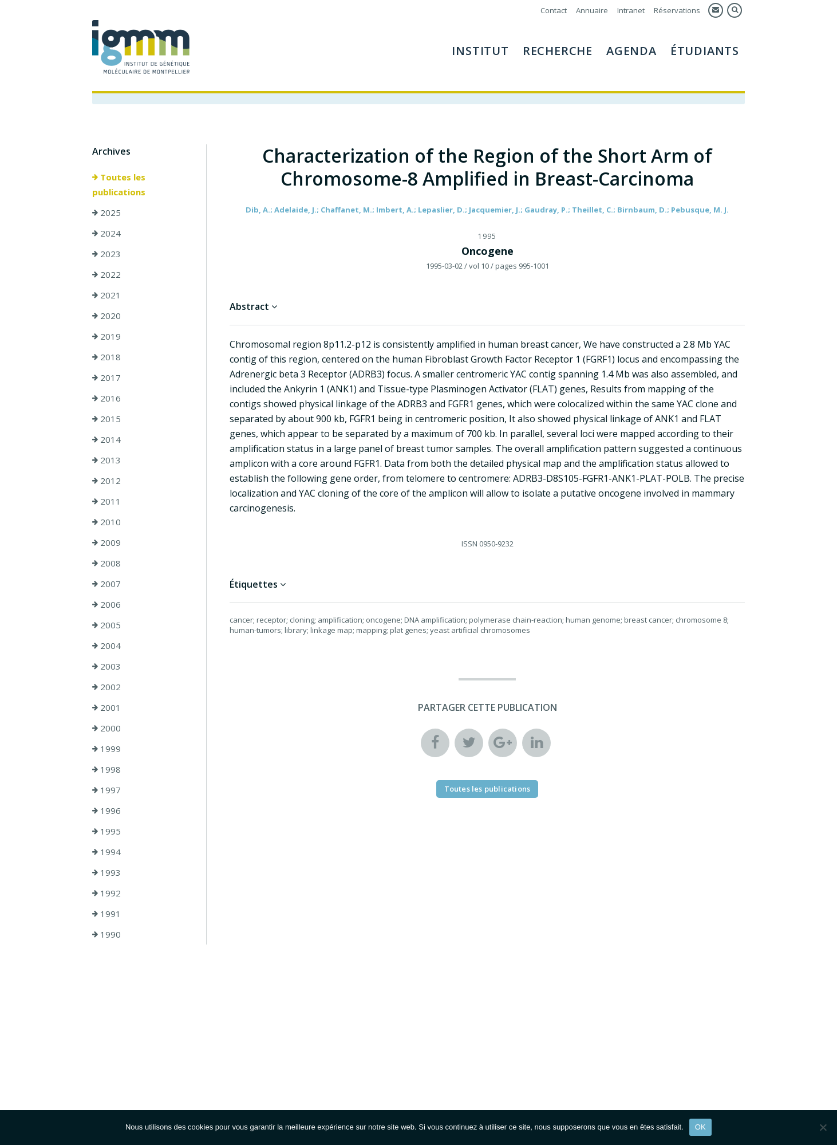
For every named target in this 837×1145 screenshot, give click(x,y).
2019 (106, 336)
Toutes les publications (118, 184)
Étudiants (704, 50)
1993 (106, 872)
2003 (106, 666)
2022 (106, 274)
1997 (106, 790)
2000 (106, 728)
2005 (106, 625)
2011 (106, 501)
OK (700, 1127)
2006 (106, 604)
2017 (106, 377)
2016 (106, 398)
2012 (106, 480)
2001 (106, 707)
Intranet (631, 10)
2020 (106, 315)
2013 (106, 460)
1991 (106, 913)
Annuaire (592, 10)
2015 (106, 418)
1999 (106, 748)
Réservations (677, 10)
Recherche (558, 50)
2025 (106, 212)
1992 (106, 893)
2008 (106, 563)
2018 (106, 357)
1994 (106, 851)
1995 (106, 831)
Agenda (631, 50)
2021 (106, 295)
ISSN (469, 543)
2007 (106, 583)
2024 (106, 233)
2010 (106, 522)
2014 (106, 439)
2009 (106, 542)
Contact (553, 10)
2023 (106, 253)
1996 (106, 810)
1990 (106, 934)
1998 (106, 769)
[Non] (822, 1127)
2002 (106, 686)
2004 (106, 645)
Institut (480, 50)
